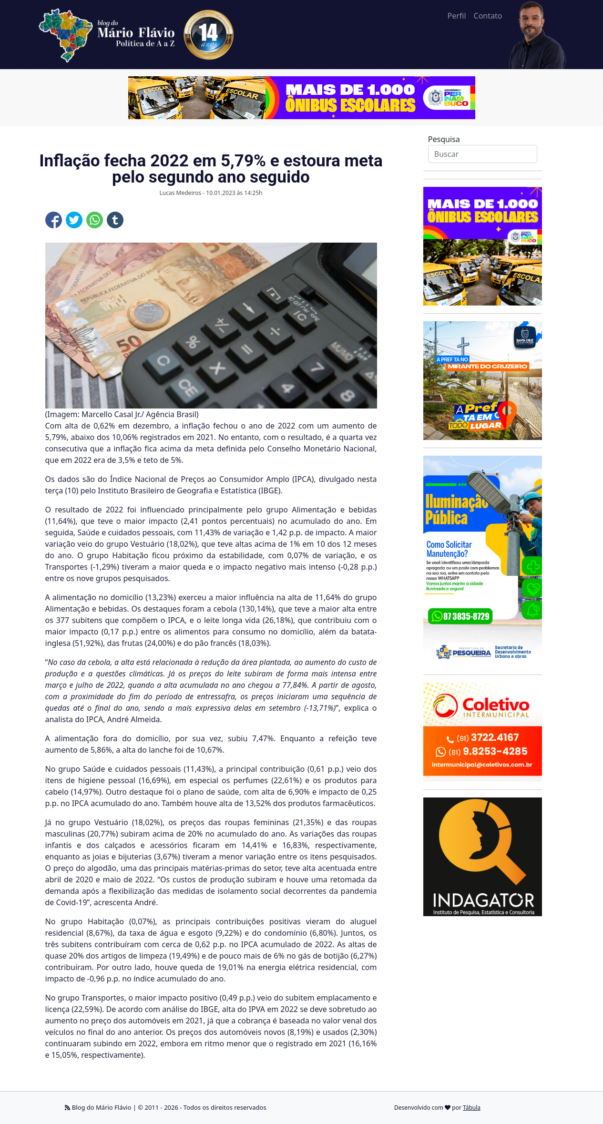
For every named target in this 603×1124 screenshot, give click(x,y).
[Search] (482, 154)
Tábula (471, 1108)
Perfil (456, 15)
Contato (488, 15)
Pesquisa (444, 139)
